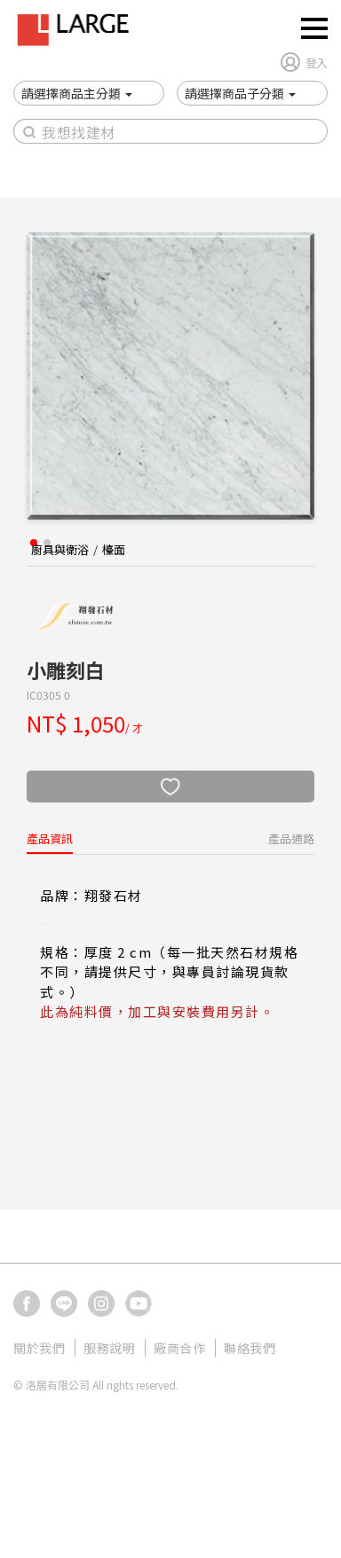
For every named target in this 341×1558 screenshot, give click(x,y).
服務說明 (109, 1348)
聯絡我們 (249, 1348)
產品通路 (291, 838)
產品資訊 (50, 838)
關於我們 (39, 1348)
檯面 (113, 549)
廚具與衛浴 (60, 549)
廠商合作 (179, 1348)
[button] (76, 93)
